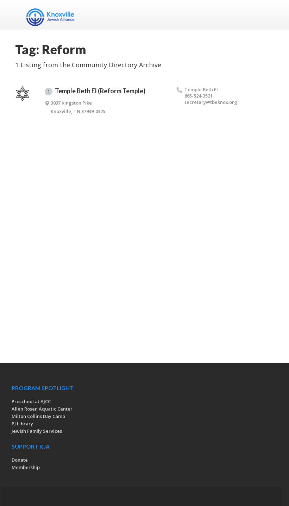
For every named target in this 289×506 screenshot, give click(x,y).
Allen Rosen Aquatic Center (42, 409)
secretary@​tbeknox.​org (210, 102)
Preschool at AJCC (31, 401)
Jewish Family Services (37, 431)
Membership (26, 467)
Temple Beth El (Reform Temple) (95, 91)
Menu (266, 14)
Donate (20, 460)
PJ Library (22, 423)
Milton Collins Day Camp (38, 416)
